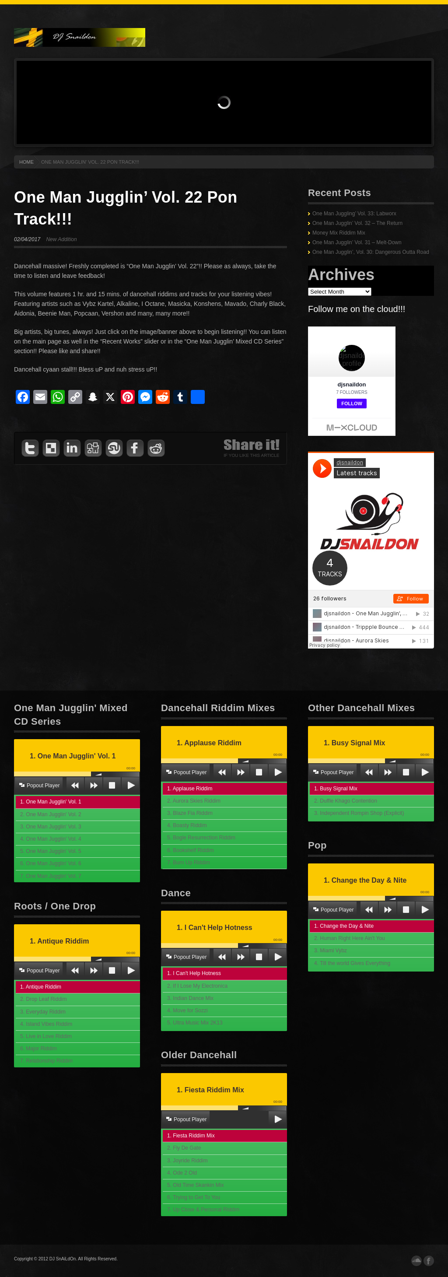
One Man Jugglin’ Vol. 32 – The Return (357, 223)
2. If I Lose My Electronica (197, 986)
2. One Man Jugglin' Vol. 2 (50, 814)
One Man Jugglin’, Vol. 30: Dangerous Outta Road (370, 252)
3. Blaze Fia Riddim (190, 813)
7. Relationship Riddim (46, 1061)
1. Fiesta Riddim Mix (191, 1136)
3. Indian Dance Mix (190, 998)
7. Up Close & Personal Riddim (203, 1210)
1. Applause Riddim (189, 789)
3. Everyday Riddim (43, 1012)
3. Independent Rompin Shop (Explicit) (359, 813)
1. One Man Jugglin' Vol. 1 (50, 802)
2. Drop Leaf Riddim (43, 999)
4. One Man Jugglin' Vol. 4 (50, 839)
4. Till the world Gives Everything (352, 963)
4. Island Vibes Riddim (46, 1024)
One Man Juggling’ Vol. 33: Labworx (354, 213)
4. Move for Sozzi (187, 1010)
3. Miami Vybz (330, 950)
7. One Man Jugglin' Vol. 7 (50, 876)
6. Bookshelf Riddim (190, 850)
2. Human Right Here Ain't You (349, 938)
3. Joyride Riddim (187, 1161)
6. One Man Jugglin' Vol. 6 (50, 863)
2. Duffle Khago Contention (345, 801)
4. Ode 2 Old (182, 1173)
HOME (26, 162)
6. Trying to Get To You (193, 1197)
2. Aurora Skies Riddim (193, 801)
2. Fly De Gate (184, 1148)
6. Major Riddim (38, 1048)
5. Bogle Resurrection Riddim (201, 838)
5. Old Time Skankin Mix (195, 1185)
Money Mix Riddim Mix (338, 233)
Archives (341, 275)
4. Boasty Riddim (187, 825)
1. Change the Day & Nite (344, 926)
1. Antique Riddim (40, 987)
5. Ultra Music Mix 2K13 (195, 1023)
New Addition (61, 239)
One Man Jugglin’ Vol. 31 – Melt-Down (357, 242)
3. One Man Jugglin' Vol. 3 (50, 827)
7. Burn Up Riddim (188, 863)
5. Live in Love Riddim (46, 1036)
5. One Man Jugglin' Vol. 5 (50, 851)
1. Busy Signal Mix (335, 789)
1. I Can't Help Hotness (194, 973)
